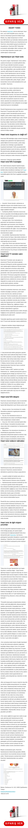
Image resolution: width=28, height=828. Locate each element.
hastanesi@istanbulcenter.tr (8, 791)
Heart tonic (10, 31)
